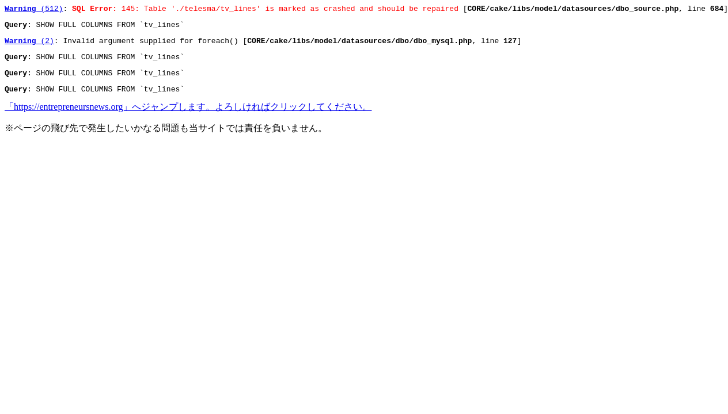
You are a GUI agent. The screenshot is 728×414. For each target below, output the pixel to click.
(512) (34, 10)
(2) (29, 45)
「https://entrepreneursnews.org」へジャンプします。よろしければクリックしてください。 (188, 117)
